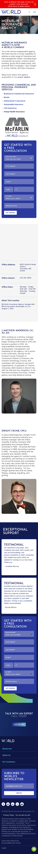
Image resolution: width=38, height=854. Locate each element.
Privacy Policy (8, 815)
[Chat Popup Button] (34, 849)
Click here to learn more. (19, 6)
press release (24, 77)
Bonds (6, 97)
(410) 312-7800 (19, 724)
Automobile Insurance (13, 104)
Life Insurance (10, 108)
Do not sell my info (23, 815)
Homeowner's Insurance (14, 101)
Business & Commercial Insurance (19, 94)
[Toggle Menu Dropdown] (19, 748)
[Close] (35, 4)
